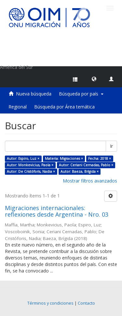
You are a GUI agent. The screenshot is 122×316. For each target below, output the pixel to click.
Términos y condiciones (50, 303)
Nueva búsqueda (33, 94)
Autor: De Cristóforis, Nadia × (31, 171)
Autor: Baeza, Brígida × (80, 171)
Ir (111, 146)
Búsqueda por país (81, 94)
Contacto (86, 303)
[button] (94, 78)
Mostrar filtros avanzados (90, 181)
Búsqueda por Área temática (64, 107)
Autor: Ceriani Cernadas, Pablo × (86, 165)
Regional (17, 107)
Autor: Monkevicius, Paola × (30, 165)
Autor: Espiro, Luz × (23, 158)
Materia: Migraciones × (64, 158)
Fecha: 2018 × (99, 158)
